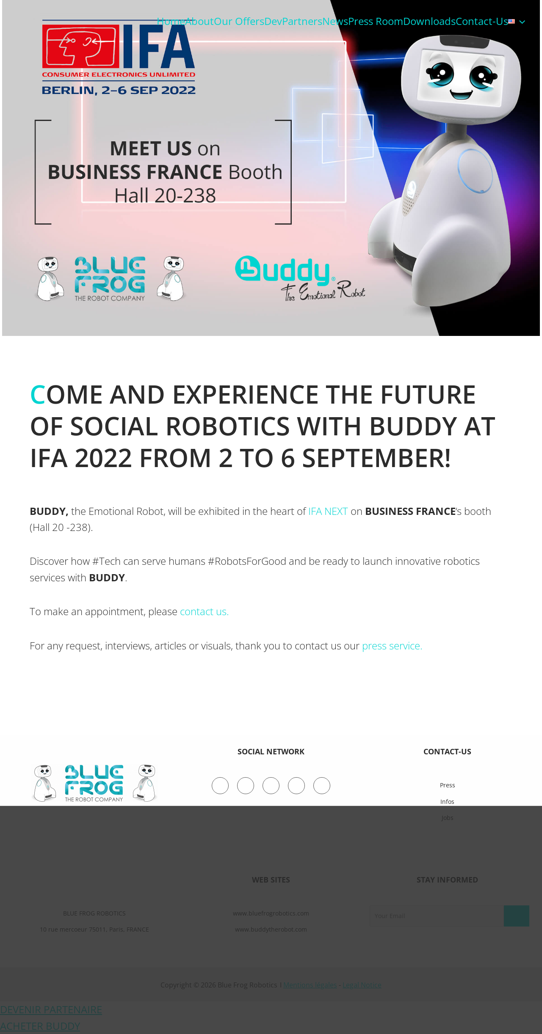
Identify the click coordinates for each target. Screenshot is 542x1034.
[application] (520, 21)
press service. (392, 645)
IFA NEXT (328, 511)
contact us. (204, 611)
